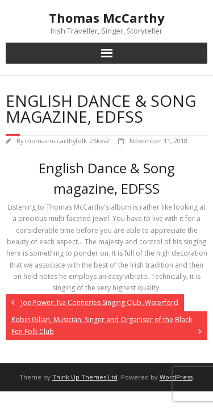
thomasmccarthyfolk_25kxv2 (67, 140)
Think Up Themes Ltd (85, 377)
